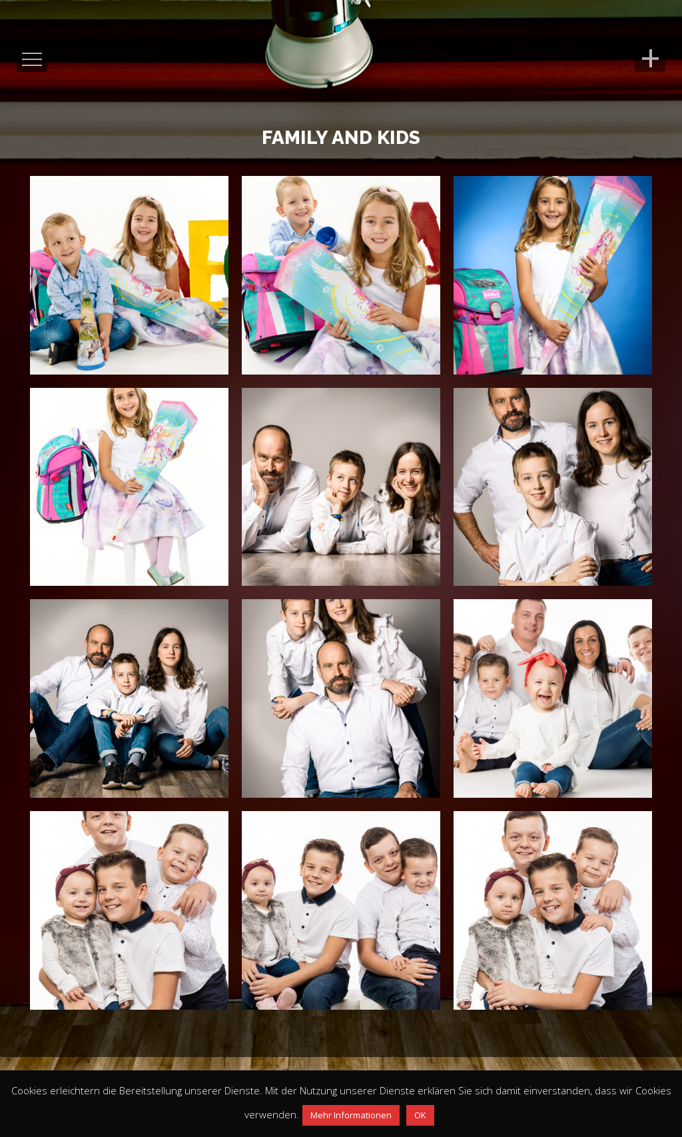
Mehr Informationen (351, 1115)
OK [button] (420, 1115)
